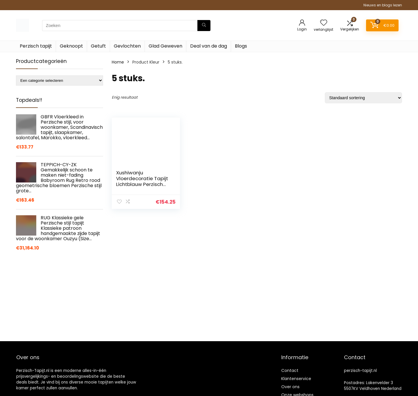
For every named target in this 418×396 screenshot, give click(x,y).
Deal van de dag (208, 46)
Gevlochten (127, 46)
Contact (289, 370)
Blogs (241, 46)
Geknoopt (71, 46)
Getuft (98, 46)
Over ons (290, 387)
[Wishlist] (323, 23)
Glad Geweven (165, 46)
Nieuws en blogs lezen (382, 5)
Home (118, 62)
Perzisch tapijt (36, 46)
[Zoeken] (203, 25)
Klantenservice (296, 378)
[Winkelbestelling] (363, 97)
